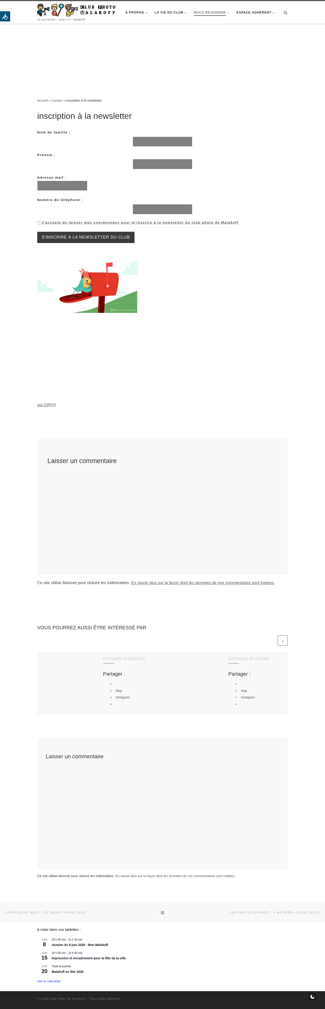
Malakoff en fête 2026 (68, 972)
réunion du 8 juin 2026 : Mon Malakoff (80, 945)
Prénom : (46, 155)
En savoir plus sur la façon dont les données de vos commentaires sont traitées (202, 583)
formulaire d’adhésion (124, 658)
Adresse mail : (62, 183)
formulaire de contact (248, 658)
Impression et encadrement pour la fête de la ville (89, 958)
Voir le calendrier (49, 981)
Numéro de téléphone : (60, 200)
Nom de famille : (54, 132)
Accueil (42, 100)
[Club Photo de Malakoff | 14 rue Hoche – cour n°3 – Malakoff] (76, 9)
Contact (56, 100)
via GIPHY (46, 405)
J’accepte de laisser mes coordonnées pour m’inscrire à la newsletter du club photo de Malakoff (140, 222)
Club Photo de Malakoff (67, 998)
